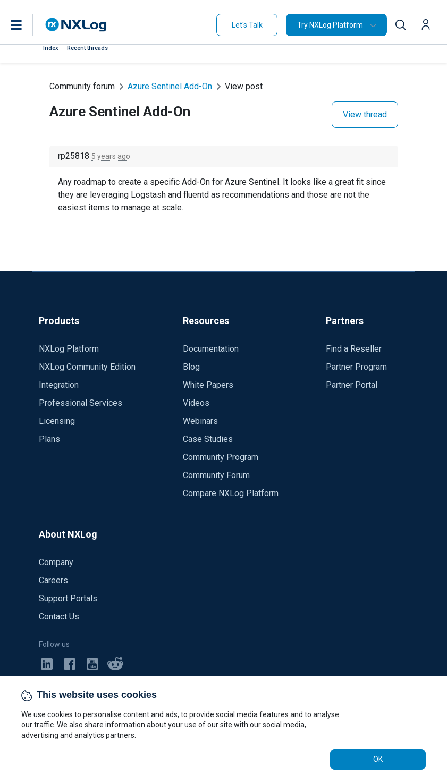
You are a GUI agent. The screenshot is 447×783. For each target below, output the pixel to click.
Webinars (200, 421)
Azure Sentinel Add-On (170, 86)
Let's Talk (247, 25)
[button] (27, 25)
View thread (365, 114)
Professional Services (80, 403)
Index (50, 48)
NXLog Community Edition (87, 367)
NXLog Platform (69, 349)
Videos (196, 403)
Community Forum (216, 475)
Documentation (211, 349)
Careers (53, 580)
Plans (49, 439)
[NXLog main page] (76, 24)
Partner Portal (351, 385)
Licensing (57, 421)
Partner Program (356, 367)
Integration (59, 385)
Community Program (220, 457)
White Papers (208, 385)
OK (378, 759)
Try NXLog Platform (330, 25)
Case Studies (208, 439)
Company (56, 562)
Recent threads (87, 48)
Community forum (82, 86)
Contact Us (59, 616)
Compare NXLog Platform (231, 493)
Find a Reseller (354, 349)
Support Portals (68, 598)
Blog (191, 367)
